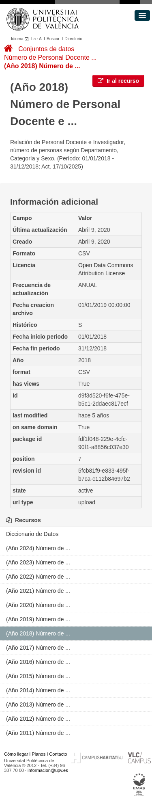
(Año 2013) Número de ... (38, 704)
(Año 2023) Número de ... (38, 562)
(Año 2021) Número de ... (38, 591)
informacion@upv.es (48, 770)
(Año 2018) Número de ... (42, 66)
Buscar (53, 39)
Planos (39, 754)
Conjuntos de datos (46, 48)
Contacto (58, 754)
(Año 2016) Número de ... (38, 662)
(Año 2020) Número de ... (38, 605)
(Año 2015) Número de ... (38, 676)
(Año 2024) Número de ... (38, 548)
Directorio (73, 39)
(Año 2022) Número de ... (38, 576)
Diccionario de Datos (32, 534)
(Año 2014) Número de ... (38, 690)
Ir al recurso (118, 81)
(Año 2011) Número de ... (38, 733)
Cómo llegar (16, 754)
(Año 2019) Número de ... (38, 619)
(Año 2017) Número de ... (38, 647)
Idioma (21, 39)
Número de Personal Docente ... (50, 57)
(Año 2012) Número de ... (38, 718)
